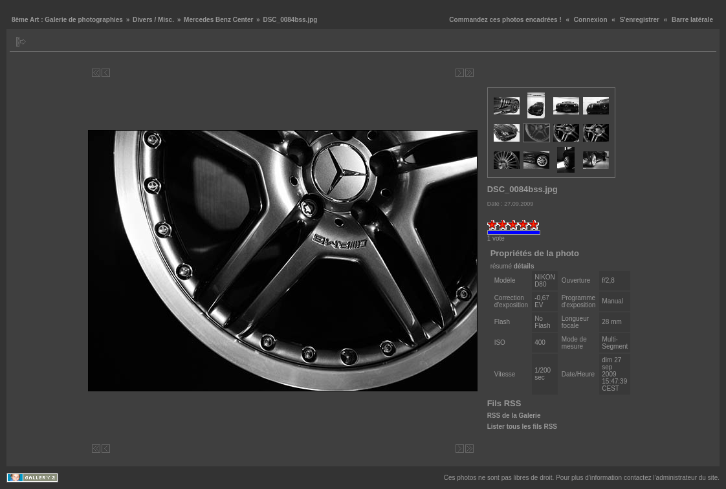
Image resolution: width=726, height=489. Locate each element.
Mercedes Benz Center (218, 19)
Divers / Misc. (153, 19)
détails (524, 266)
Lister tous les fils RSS (522, 426)
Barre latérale (692, 19)
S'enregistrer (639, 19)
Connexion (591, 19)
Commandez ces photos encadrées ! (505, 19)
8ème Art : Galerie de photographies (67, 19)
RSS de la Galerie (514, 415)
